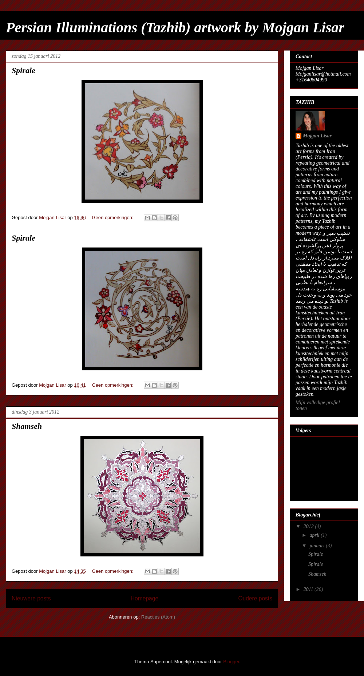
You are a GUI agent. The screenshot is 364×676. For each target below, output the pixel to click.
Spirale (23, 70)
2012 (309, 526)
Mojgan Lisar (317, 135)
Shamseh (27, 426)
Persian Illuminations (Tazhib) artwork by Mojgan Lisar (175, 27)
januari (317, 545)
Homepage (144, 598)
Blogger (231, 661)
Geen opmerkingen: (113, 217)
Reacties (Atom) (158, 617)
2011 (309, 589)
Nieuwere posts (31, 598)
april (315, 535)
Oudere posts (255, 598)
